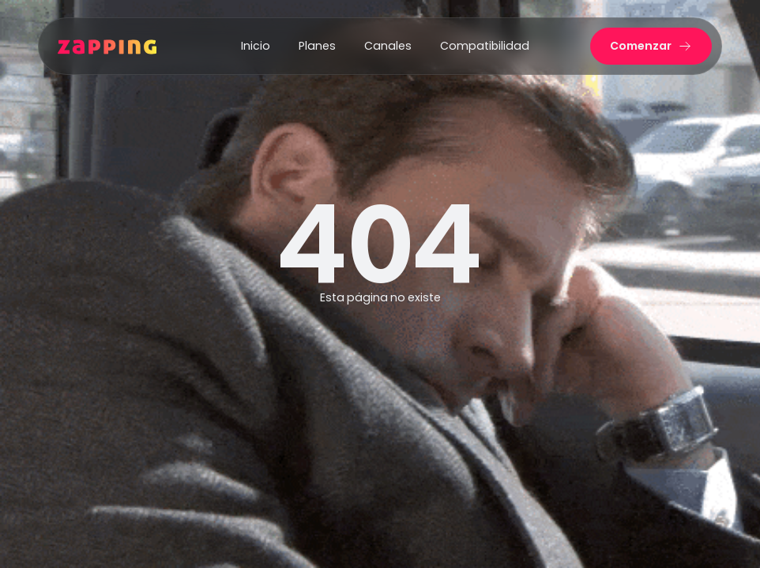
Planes (317, 46)
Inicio (255, 46)
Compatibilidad (484, 46)
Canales (388, 46)
